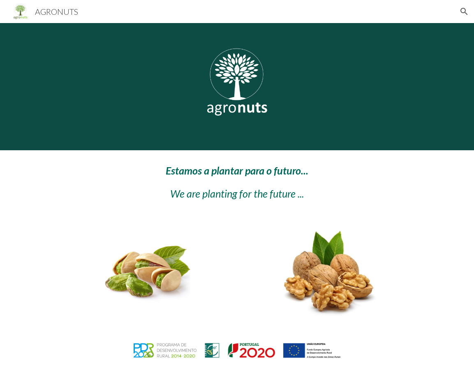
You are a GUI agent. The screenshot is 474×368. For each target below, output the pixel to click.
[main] (236, 182)
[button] (464, 11)
